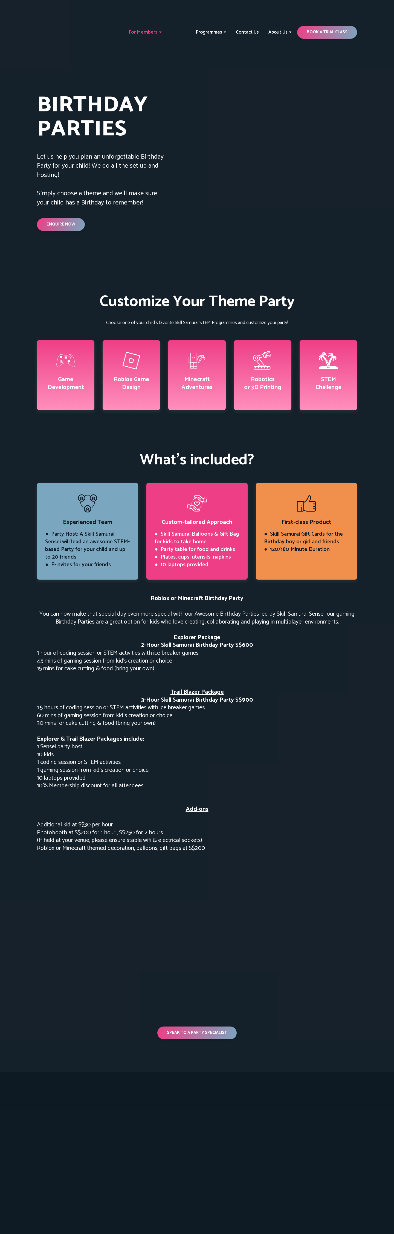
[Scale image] (115, 894)
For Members (143, 32)
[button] (327, 32)
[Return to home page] (61, 32)
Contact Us (247, 32)
